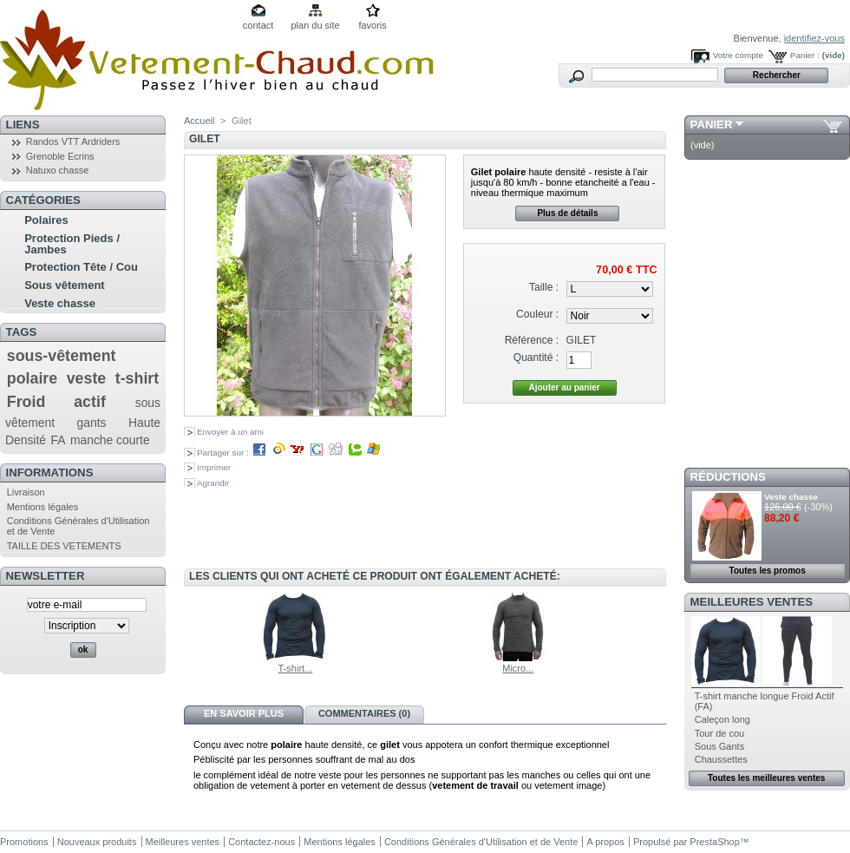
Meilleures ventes (751, 601)
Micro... (517, 668)
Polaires (46, 219)
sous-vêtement (61, 355)
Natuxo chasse (57, 170)
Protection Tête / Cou (81, 266)
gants (92, 423)
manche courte (110, 440)
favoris (372, 25)
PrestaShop (714, 842)
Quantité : (536, 357)
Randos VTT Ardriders (73, 141)
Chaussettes (721, 759)
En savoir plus (244, 713)
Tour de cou (719, 733)
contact (258, 25)
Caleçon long (722, 719)
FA (58, 440)
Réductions (728, 476)
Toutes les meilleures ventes (766, 778)
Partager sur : (289, 452)
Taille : (544, 287)
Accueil (199, 120)
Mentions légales (43, 507)
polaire (32, 378)
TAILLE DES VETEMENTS (64, 546)
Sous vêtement (64, 285)
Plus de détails (567, 213)
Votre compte (738, 55)
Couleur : (537, 314)
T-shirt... (295, 668)
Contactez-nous (261, 842)
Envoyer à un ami (230, 431)
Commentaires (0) (364, 713)
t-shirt (137, 378)
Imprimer (214, 467)
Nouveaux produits (97, 842)
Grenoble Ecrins (60, 156)
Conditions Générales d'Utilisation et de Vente (481, 842)
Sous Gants (719, 746)
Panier (711, 124)
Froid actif (56, 401)
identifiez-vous (814, 38)
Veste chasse (59, 303)
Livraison (26, 492)
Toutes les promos (767, 570)
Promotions (24, 842)
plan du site (315, 25)
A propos (605, 842)
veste (87, 378)
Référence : (532, 340)
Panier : (805, 55)
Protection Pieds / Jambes (72, 244)
